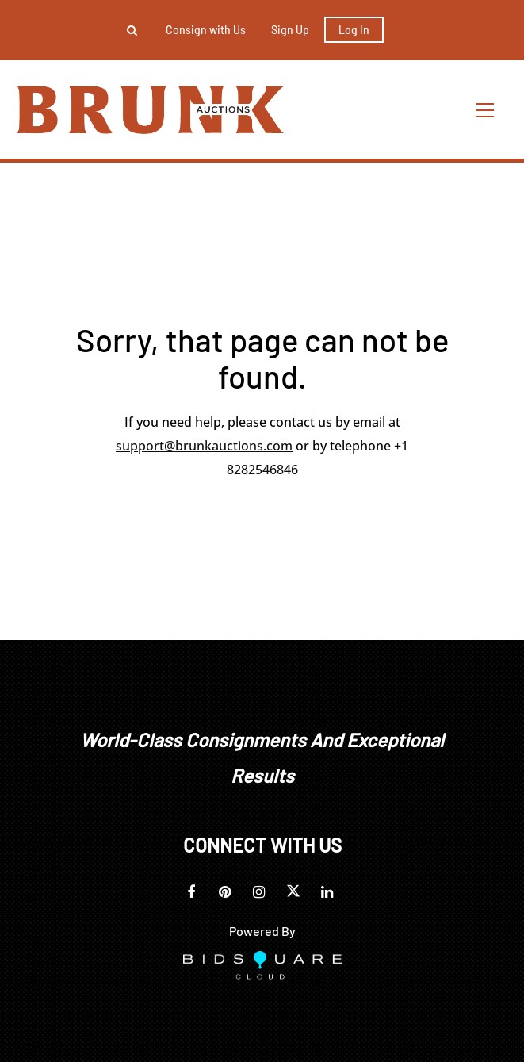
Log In (353, 29)
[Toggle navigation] (486, 110)
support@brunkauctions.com (204, 445)
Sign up (290, 29)
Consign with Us (206, 29)
